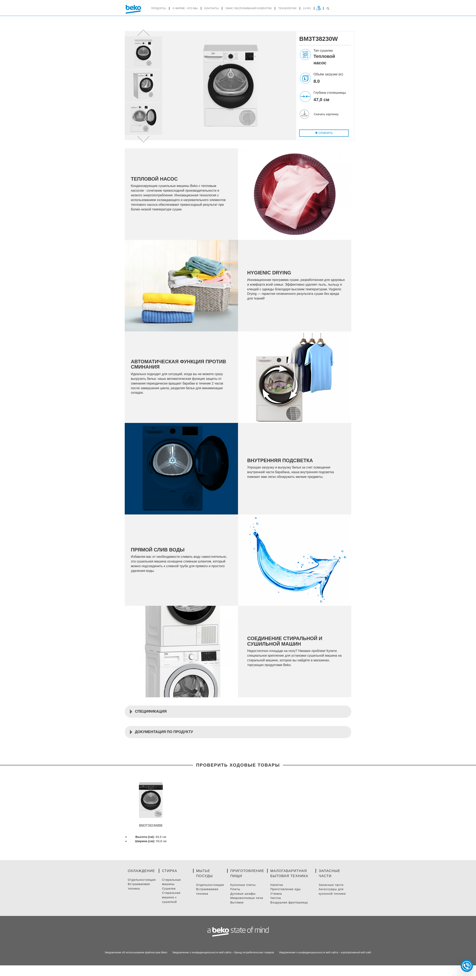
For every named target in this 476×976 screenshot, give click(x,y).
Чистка (278, 904)
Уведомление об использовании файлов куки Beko (136, 958)
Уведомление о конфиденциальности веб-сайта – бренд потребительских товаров (223, 958)
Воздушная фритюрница (292, 908)
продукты (158, 8)
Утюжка (279, 900)
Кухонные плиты (245, 891)
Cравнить (323, 134)
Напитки (279, 891)
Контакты (211, 8)
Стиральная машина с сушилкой (172, 903)
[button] (143, 33)
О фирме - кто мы (185, 8)
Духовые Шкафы (245, 900)
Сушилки (170, 895)
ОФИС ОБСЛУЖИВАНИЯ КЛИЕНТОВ (248, 8)
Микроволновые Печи (249, 904)
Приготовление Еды (288, 895)
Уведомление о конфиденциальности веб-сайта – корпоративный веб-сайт (325, 958)
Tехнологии (287, 8)
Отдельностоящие (142, 886)
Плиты (237, 895)
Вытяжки (239, 908)
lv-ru (307, 8)
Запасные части (332, 891)
